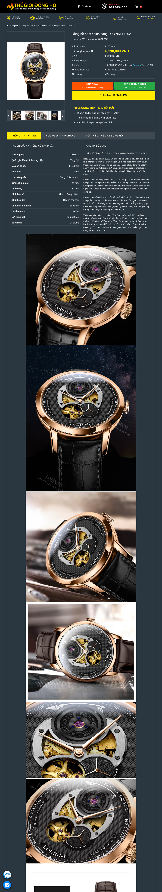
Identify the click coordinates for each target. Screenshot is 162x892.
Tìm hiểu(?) (147, 65)
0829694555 (118, 7)
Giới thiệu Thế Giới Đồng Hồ (104, 135)
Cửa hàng (84, 6)
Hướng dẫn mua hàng (60, 135)
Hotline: (113, 95)
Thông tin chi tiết (23, 135)
